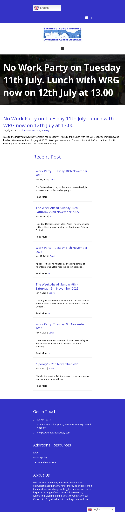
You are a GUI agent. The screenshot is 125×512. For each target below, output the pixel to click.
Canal (52, 179)
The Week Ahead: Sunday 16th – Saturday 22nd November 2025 (58, 210)
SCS (38, 130)
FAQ (35, 452)
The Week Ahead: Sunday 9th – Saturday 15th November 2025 (57, 286)
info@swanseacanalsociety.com (53, 432)
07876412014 (44, 419)
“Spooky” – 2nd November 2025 (57, 364)
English (41, 8)
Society (45, 130)
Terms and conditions (44, 462)
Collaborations (27, 130)
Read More (43, 196)
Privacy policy (40, 457)
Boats (51, 368)
